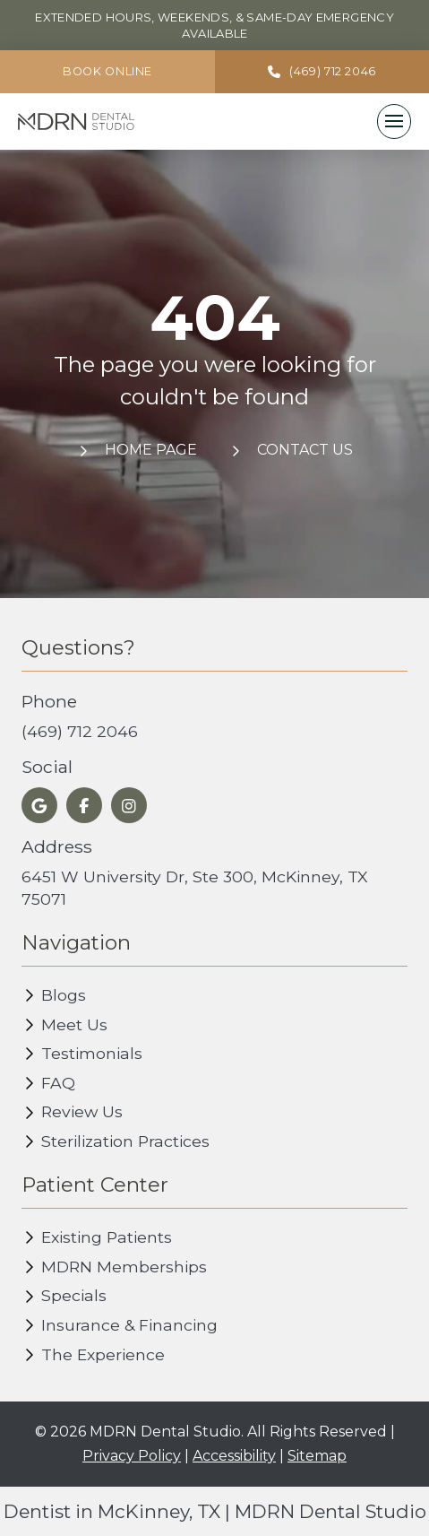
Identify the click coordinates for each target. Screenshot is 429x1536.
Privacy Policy (131, 1455)
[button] (394, 121)
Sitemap (317, 1455)
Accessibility (234, 1455)
